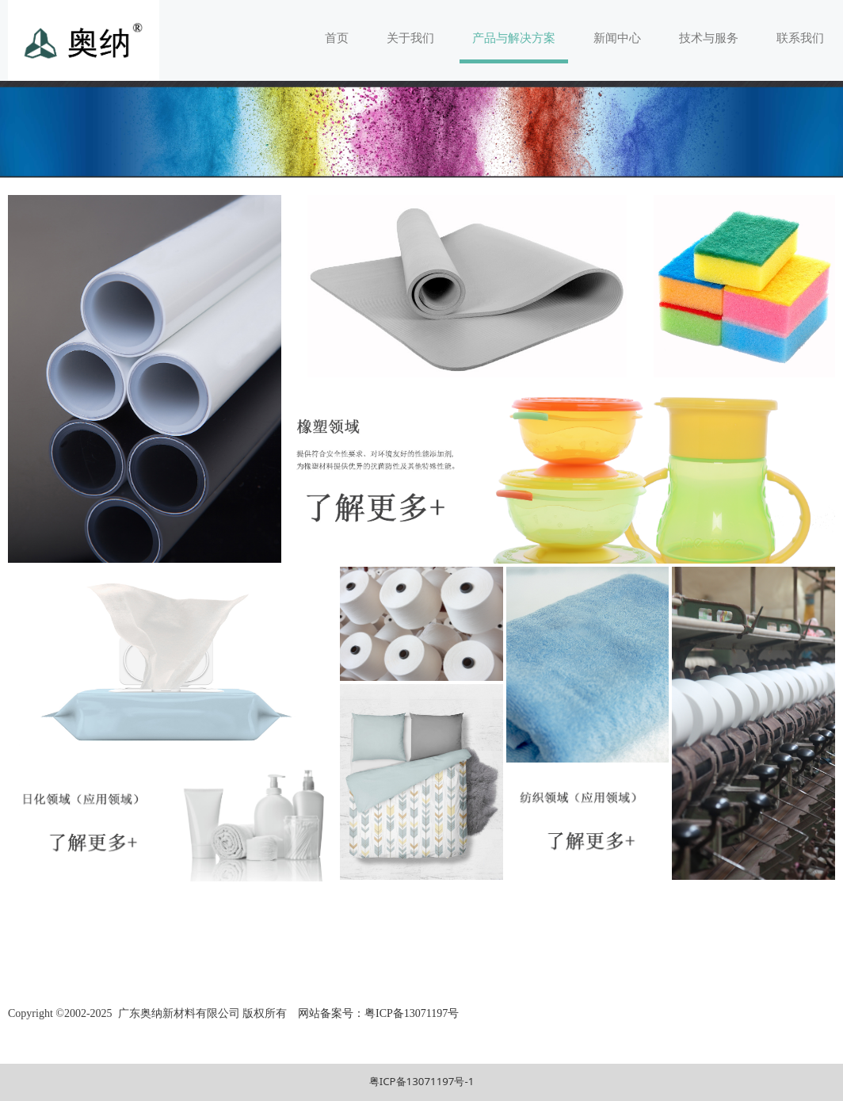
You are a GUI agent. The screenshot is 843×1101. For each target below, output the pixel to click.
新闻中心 (617, 37)
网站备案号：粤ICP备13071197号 (378, 1013)
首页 (337, 37)
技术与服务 (708, 37)
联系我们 (800, 37)
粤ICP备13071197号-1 (422, 1081)
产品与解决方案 (513, 37)
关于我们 (410, 37)
